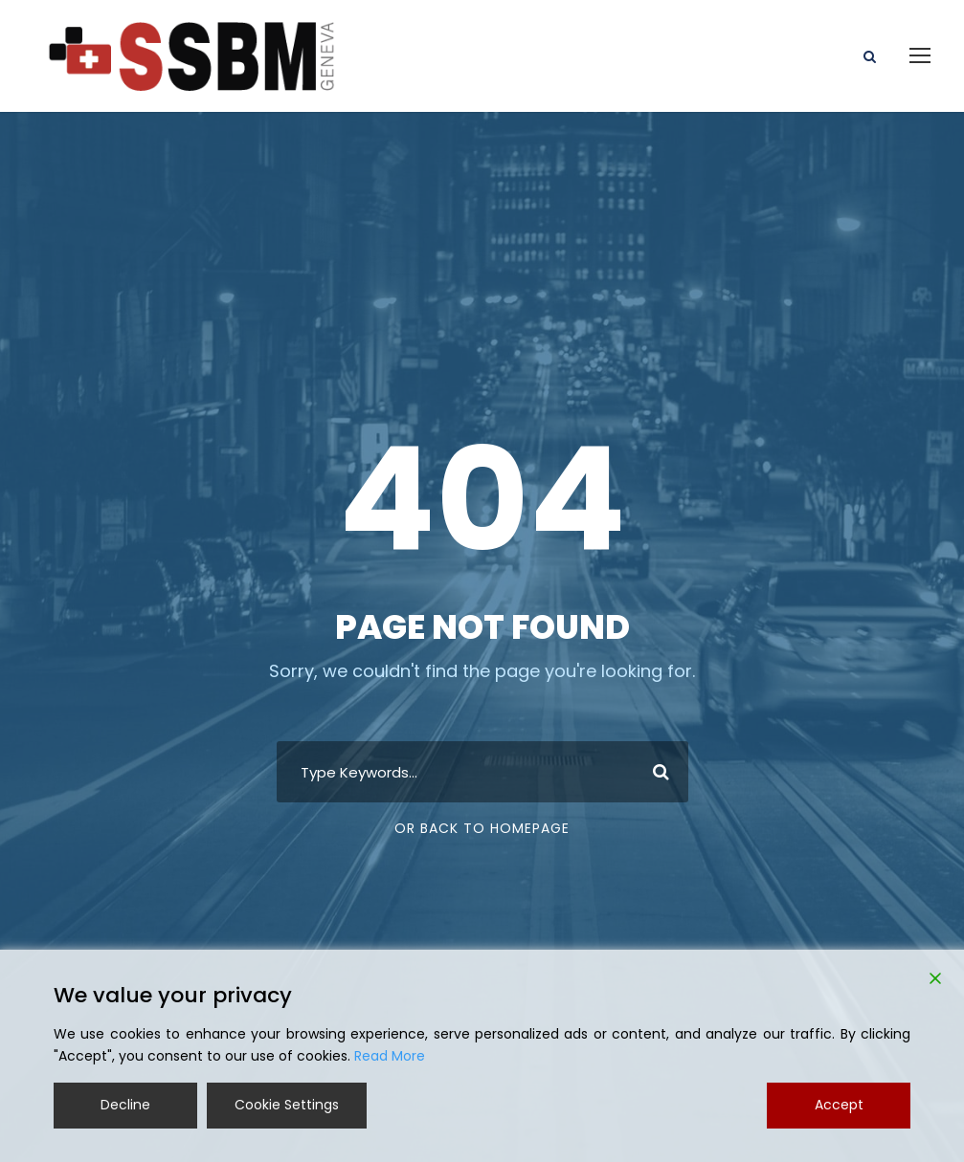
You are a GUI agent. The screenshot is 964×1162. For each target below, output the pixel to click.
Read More (389, 1055)
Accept (839, 1104)
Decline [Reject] (125, 1104)
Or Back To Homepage (482, 828)
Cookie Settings (287, 1104)
